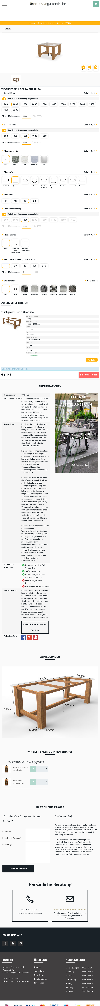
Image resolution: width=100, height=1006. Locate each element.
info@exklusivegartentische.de (69, 909)
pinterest (20, 943)
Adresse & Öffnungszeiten (76, 465)
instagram (13, 943)
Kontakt (37, 967)
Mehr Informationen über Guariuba (35, 627)
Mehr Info (91, 360)
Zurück (8, 29)
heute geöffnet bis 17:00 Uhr (50, 23)
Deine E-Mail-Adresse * (11, 838)
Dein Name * (7, 832)
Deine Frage (7, 845)
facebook (5, 943)
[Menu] (4, 4)
